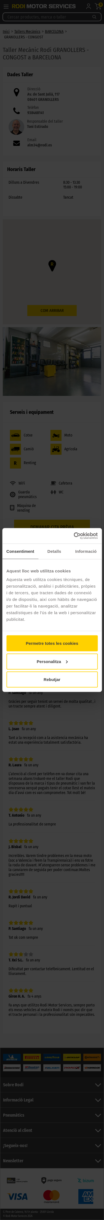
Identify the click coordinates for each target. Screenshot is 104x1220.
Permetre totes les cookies (52, 643)
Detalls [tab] (54, 551)
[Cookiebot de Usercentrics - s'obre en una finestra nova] (74, 536)
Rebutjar (52, 679)
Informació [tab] (86, 551)
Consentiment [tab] (20, 551)
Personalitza (52, 661)
